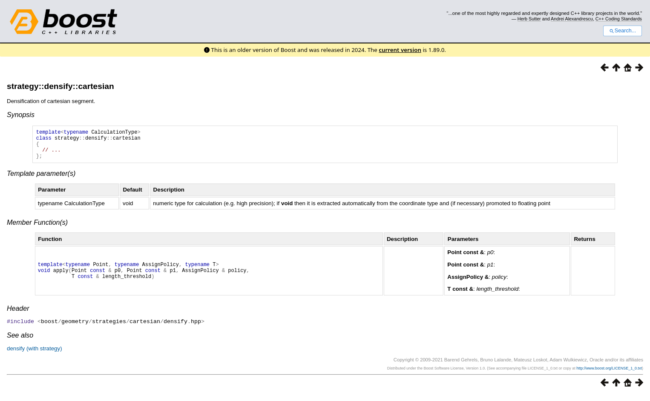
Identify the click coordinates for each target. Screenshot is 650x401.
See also (20, 341)
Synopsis (21, 114)
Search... (622, 31)
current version (400, 50)
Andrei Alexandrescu (572, 18)
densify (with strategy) (34, 354)
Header (18, 314)
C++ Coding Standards (618, 18)
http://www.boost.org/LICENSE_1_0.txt (609, 374)
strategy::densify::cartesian (60, 86)
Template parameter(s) (41, 179)
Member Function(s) (37, 228)
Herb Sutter (529, 18)
